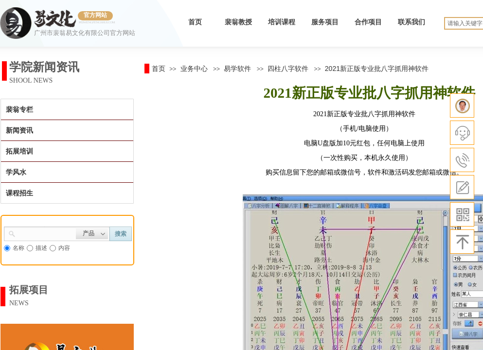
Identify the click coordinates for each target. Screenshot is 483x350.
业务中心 (194, 68)
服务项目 (325, 22)
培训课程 (281, 22)
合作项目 (368, 22)
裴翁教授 (238, 22)
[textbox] (45, 233)
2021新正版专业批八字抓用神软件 (377, 68)
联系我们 (411, 22)
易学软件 (237, 68)
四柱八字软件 (288, 68)
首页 (195, 22)
